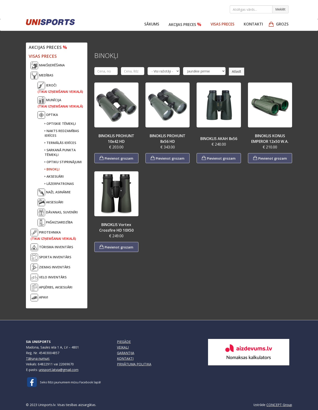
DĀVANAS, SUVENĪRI (58, 212)
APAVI (39, 297)
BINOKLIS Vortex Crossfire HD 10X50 (116, 227)
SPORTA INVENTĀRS (51, 257)
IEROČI (60, 88)
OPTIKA (48, 115)
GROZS (282, 24)
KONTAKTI (125, 358)
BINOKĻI (52, 169)
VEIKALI (123, 347)
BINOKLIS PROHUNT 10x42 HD (116, 138)
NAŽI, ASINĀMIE (54, 192)
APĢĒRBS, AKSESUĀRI (51, 287)
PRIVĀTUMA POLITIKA (134, 364)
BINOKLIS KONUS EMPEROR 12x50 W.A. (270, 138)
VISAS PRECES (222, 24)
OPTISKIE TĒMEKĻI (60, 123)
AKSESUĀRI (54, 176)
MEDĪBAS (42, 75)
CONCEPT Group (279, 405)
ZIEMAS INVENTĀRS (50, 267)
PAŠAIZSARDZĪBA (55, 222)
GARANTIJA (125, 353)
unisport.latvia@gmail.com (58, 369)
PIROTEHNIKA (53, 235)
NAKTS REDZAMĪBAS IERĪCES (62, 133)
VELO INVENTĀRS (49, 277)
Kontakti (253, 24)
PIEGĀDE (124, 341)
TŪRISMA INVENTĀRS (52, 247)
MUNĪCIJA (60, 102)
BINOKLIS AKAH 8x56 (218, 138)
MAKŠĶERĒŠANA (48, 65)
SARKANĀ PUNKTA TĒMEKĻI (60, 152)
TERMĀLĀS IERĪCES (60, 142)
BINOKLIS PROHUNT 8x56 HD (167, 138)
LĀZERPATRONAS (59, 183)
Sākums (151, 24)
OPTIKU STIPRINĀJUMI (63, 162)
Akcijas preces (185, 24)
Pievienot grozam (116, 158)
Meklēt (280, 9)
